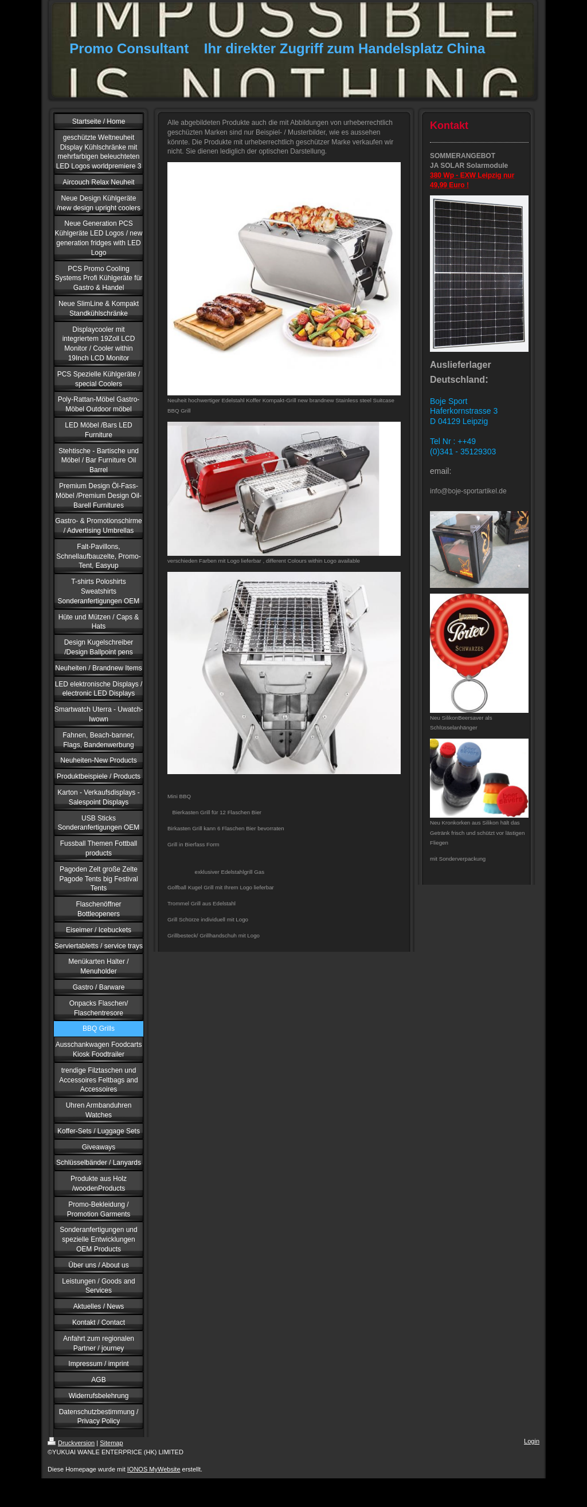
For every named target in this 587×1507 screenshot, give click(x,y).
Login (531, 1441)
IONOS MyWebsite (154, 1469)
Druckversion (71, 1442)
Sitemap (111, 1442)
